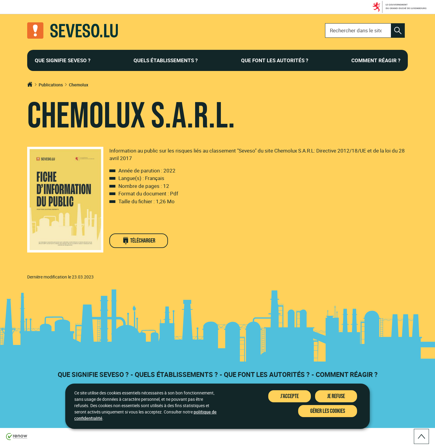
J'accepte (289, 396)
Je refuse (336, 396)
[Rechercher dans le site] (398, 30)
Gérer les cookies (327, 411)
